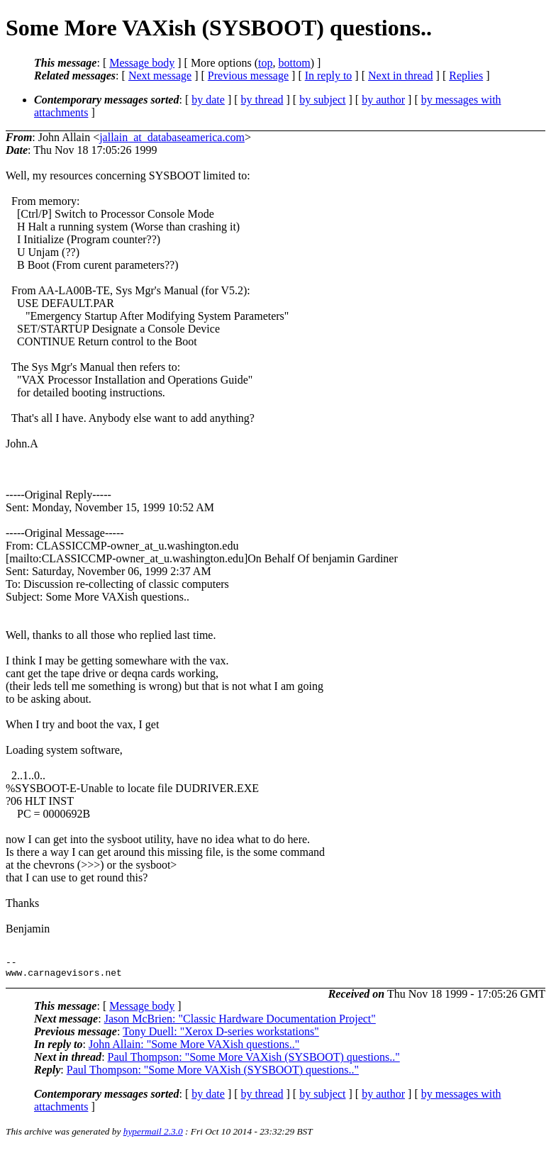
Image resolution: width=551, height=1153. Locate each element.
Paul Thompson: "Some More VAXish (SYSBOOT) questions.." (254, 1061)
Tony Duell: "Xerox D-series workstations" (221, 1036)
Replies (466, 75)
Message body (141, 63)
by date (208, 100)
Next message (159, 75)
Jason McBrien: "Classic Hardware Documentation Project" (240, 1023)
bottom (294, 63)
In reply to (328, 75)
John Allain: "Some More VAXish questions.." (194, 1048)
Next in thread (400, 75)
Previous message (248, 75)
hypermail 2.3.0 (153, 1135)
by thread (262, 100)
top (265, 63)
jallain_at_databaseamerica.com (172, 137)
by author (383, 100)
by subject (322, 100)
